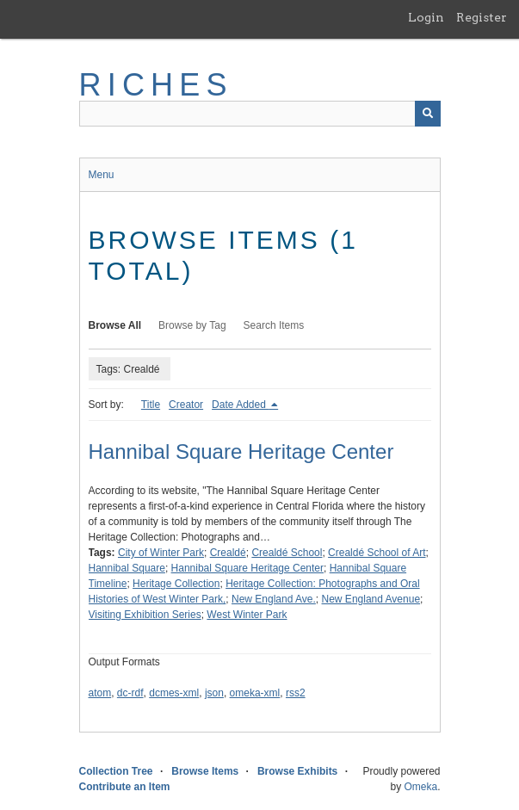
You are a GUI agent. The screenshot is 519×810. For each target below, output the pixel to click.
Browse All (115, 325)
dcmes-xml (174, 693)
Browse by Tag (192, 325)
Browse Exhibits (297, 771)
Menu (101, 175)
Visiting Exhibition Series (145, 615)
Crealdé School (286, 553)
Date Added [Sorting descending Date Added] (240, 405)
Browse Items (204, 771)
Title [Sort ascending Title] (150, 405)
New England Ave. (274, 599)
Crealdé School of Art (376, 553)
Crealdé (228, 553)
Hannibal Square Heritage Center (241, 451)
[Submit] (428, 114)
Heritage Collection (176, 584)
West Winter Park (247, 615)
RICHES (156, 84)
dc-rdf (130, 693)
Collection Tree (116, 771)
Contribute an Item (124, 787)
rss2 (296, 693)
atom (100, 693)
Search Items (274, 325)
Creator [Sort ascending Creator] (186, 405)
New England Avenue (371, 599)
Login (426, 17)
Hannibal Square (127, 568)
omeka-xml (255, 693)
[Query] (260, 114)
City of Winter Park (161, 553)
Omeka (420, 787)
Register (481, 17)
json (214, 693)
